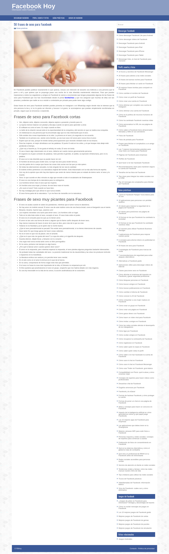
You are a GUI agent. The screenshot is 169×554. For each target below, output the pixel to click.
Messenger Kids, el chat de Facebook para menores (135, 60)
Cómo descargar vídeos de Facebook (133, 39)
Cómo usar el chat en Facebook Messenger (135, 364)
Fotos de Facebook (126, 136)
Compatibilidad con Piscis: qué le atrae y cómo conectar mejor (136, 373)
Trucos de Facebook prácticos (130, 479)
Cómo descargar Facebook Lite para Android (136, 35)
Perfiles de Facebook (127, 159)
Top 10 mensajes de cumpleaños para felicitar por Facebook (136, 183)
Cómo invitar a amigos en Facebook (132, 321)
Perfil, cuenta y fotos (41, 18)
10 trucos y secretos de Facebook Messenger (136, 72)
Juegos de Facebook (75, 18)
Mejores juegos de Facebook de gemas (134, 520)
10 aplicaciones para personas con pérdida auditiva (135, 201)
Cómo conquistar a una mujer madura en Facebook (134, 301)
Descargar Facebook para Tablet (131, 55)
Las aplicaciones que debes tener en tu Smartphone (133, 426)
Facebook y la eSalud (127, 391)
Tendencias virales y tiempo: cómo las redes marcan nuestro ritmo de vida (135, 470)
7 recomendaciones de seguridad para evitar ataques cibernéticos (135, 256)
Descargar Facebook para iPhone (131, 51)
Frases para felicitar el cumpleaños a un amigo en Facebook (136, 144)
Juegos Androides (125, 539)
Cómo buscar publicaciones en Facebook (134, 288)
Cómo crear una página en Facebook (133, 310)
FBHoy (19, 549)
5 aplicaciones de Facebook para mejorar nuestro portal (134, 235)
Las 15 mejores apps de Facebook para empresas (134, 421)
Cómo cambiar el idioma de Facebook (133, 292)
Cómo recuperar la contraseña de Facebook (135, 339)
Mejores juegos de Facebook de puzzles (134, 524)
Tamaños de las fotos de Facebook (132, 172)
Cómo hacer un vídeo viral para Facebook (135, 317)
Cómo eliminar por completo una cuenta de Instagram (135, 106)
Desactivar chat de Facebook (130, 384)
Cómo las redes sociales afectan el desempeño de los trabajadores (137, 326)
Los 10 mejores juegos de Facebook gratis (135, 512)
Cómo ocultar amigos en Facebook (132, 335)
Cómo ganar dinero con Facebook (132, 313)
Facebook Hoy (33, 6)
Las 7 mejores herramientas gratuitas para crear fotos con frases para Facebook (135, 150)
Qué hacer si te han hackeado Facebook (134, 163)
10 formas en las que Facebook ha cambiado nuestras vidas (136, 224)
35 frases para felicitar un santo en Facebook (136, 84)
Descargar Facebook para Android (132, 43)
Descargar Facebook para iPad (130, 47)
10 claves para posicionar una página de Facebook (134, 212)
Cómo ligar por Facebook (128, 331)
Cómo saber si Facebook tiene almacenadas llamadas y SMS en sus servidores (135, 131)
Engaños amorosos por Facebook (131, 388)
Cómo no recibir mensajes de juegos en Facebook (134, 507)
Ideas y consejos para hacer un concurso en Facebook (135, 407)
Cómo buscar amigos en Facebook (132, 284)
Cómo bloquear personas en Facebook (133, 280)
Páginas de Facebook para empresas (133, 155)
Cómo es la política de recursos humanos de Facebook (135, 115)
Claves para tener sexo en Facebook (133, 271)
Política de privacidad (146, 549)
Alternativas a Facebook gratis (130, 261)
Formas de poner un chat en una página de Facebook (135, 402)
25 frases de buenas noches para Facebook (135, 80)
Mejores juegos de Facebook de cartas (133, 516)
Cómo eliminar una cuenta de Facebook (134, 111)
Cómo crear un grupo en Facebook (132, 306)
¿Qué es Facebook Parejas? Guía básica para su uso (136, 195)
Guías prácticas (59, 18)
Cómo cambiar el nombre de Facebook (133, 93)
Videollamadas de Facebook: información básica (134, 483)
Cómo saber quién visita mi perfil (131, 351)
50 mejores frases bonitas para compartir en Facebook (135, 88)
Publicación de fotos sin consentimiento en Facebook (135, 443)
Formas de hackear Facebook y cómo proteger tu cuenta (136, 396)
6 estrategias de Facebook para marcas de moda (135, 250)
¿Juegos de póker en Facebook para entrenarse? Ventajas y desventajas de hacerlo (136, 502)
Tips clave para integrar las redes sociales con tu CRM (136, 177)
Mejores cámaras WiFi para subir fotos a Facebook (134, 432)
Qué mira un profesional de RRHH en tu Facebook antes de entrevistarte (134, 455)
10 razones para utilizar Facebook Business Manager (135, 229)
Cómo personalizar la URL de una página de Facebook (135, 125)
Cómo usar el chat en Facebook (131, 360)
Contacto (133, 549)
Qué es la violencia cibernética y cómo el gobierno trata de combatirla (134, 449)
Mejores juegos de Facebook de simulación (135, 528)
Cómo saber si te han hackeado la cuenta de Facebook (136, 355)
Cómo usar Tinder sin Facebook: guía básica (136, 368)
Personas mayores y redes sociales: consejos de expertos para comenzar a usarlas (136, 438)
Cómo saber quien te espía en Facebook (134, 347)
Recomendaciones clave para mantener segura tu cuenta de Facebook (137, 167)
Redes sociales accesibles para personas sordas (134, 460)
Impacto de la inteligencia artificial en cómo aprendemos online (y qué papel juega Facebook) (135, 414)
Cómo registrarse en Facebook (130, 343)
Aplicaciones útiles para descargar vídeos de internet (136, 266)
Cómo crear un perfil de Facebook (132, 97)
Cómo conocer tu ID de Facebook (131, 296)
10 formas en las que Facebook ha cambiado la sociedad (137, 218)
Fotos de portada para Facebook (131, 140)
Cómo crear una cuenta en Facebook (133, 101)
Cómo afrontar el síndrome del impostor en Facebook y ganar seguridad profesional (135, 275)
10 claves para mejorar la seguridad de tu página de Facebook (134, 207)
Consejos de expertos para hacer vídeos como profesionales (136, 379)
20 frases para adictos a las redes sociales (135, 76)
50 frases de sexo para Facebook (131, 246)
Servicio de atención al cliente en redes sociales (137, 465)
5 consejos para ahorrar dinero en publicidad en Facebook (137, 241)
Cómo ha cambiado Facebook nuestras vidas (136, 120)
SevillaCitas (69, 98)
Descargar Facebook (21, 18)
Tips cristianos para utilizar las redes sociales (136, 475)
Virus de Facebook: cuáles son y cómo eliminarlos (133, 489)
